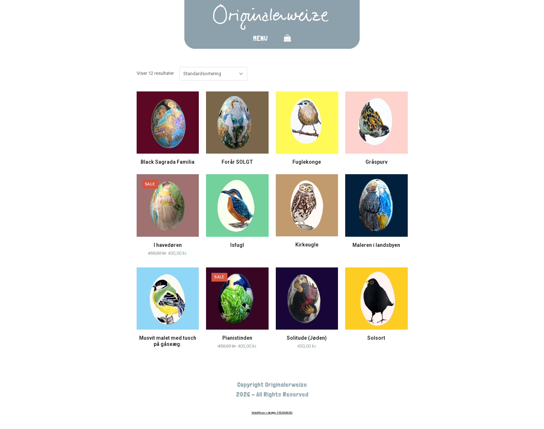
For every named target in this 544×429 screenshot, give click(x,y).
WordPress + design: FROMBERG (272, 412)
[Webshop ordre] (213, 73)
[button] (287, 39)
